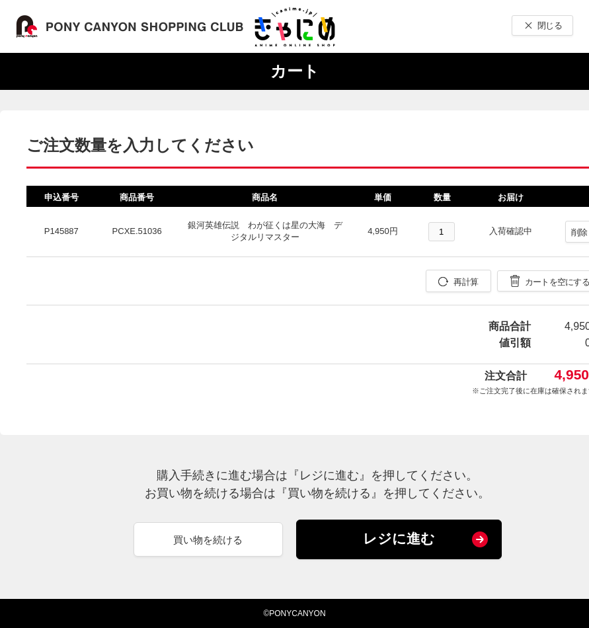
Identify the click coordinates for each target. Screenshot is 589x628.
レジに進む (399, 538)
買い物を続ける (208, 539)
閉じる (549, 25)
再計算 (465, 282)
